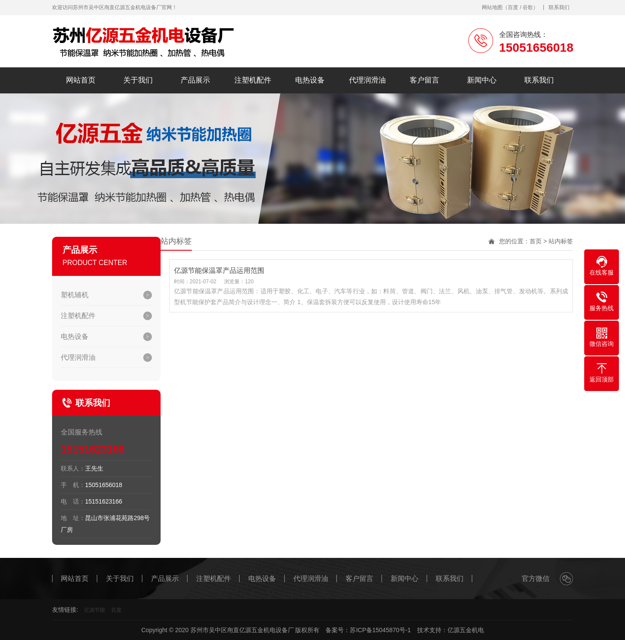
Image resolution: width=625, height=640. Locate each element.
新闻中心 (482, 80)
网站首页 (80, 80)
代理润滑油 (367, 80)
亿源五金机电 (465, 630)
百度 (513, 7)
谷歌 (528, 7)
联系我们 (559, 7)
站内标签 (561, 241)
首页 (536, 241)
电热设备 (310, 80)
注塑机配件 (252, 80)
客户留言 (424, 80)
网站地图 (492, 7)
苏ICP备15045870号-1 (380, 630)
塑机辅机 (75, 294)
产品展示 (195, 80)
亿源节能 (94, 610)
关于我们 (138, 80)
